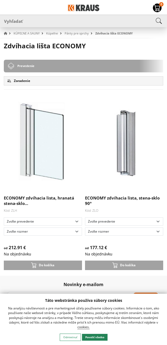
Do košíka (46, 265)
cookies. (83, 327)
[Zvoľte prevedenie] (43, 221)
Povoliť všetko (94, 337)
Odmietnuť (70, 337)
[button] (8, 33)
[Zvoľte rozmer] (43, 231)
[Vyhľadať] (83, 21)
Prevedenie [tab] (25, 66)
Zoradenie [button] (18, 80)
